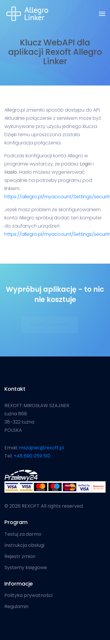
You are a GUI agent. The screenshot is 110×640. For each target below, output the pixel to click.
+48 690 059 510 (31, 456)
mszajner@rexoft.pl (41, 447)
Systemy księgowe (25, 568)
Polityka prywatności (28, 595)
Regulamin (16, 607)
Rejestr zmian (19, 556)
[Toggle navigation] (102, 13)
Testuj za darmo (22, 534)
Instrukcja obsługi (24, 545)
